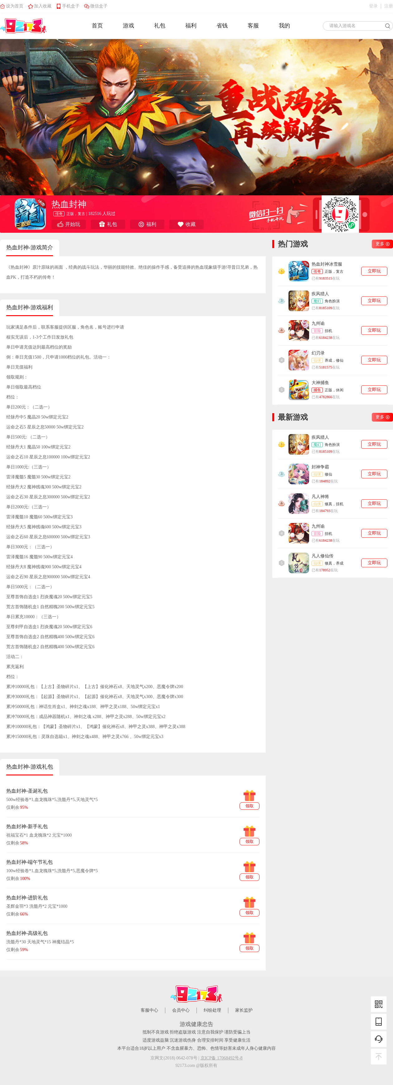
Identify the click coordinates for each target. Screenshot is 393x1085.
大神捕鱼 (320, 382)
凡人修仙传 (322, 556)
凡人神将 (320, 496)
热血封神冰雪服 (327, 264)
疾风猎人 (320, 293)
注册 (388, 6)
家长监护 (244, 1010)
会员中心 (181, 1010)
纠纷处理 (212, 1010)
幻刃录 (318, 353)
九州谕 (318, 323)
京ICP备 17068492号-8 (222, 1058)
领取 (249, 806)
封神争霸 (320, 467)
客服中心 (149, 1010)
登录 (373, 6)
